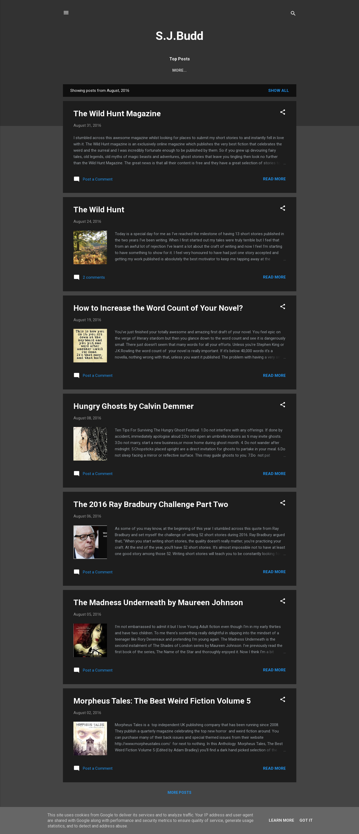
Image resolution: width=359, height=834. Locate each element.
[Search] (293, 14)
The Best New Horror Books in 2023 (245, 70)
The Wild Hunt (98, 209)
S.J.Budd (179, 36)
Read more (274, 179)
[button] (283, 113)
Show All (278, 90)
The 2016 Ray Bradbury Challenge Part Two (150, 504)
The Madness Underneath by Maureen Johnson (158, 602)
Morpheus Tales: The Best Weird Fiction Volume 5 (162, 700)
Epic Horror (89, 70)
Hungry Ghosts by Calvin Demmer (133, 406)
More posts (179, 792)
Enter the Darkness (175, 70)
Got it (306, 820)
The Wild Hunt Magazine (117, 113)
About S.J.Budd (128, 70)
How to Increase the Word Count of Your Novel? (158, 308)
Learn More (281, 820)
